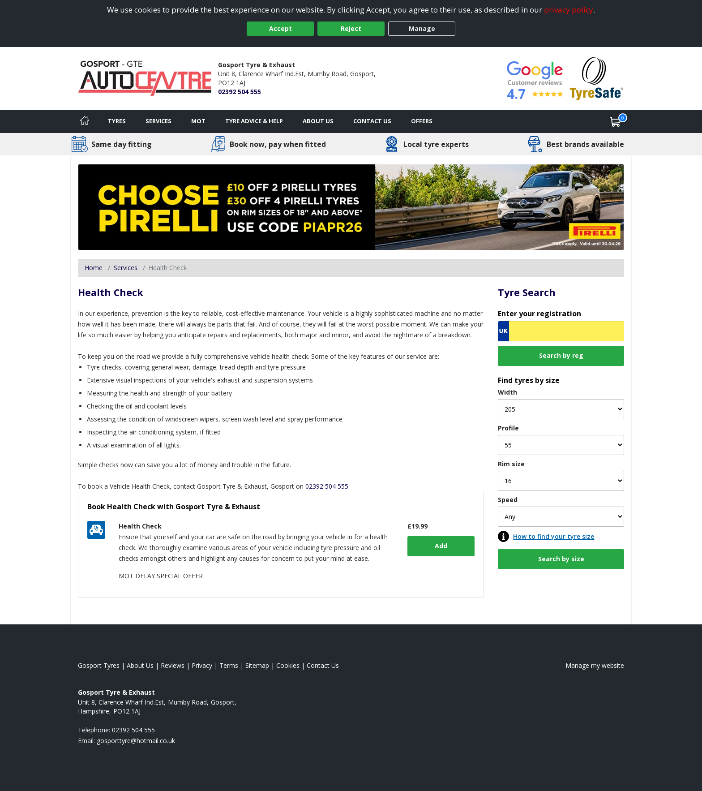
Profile (508, 428)
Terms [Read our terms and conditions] (228, 665)
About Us (318, 121)
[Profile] (561, 445)
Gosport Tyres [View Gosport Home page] (99, 665)
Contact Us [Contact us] (372, 121)
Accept (280, 28)
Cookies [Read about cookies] (288, 665)
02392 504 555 (239, 91)
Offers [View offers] (421, 121)
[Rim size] (561, 481)
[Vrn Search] (561, 331)
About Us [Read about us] (140, 665)
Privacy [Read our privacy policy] (202, 665)
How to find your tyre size (553, 536)
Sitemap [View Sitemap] (257, 665)
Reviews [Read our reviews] (172, 665)
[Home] (84, 121)
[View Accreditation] (596, 77)
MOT (198, 121)
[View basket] (615, 121)
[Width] (561, 409)
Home (94, 267)
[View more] (351, 207)
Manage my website (594, 665)
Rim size (511, 464)
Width (507, 392)
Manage (422, 28)
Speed (508, 499)
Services (158, 121)
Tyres (117, 121)
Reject (351, 28)
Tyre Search (527, 292)
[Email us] (136, 740)
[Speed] (561, 517)
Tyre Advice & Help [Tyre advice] (254, 121)
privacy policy (568, 9)
